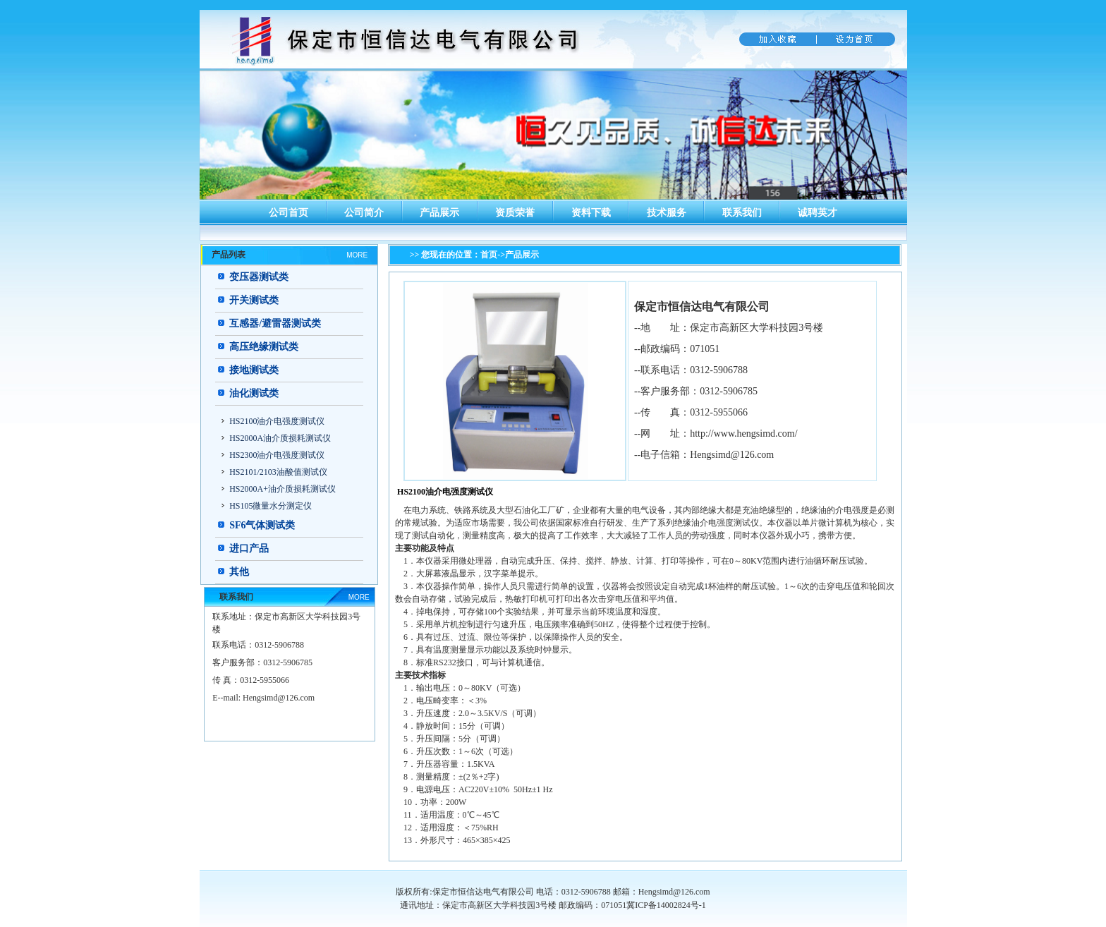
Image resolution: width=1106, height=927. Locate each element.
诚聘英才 (817, 212)
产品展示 (439, 212)
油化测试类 (254, 393)
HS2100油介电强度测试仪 (276, 421)
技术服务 (666, 212)
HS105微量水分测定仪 (270, 506)
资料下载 (591, 212)
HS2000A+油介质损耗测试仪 (282, 489)
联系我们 (742, 212)
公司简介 (364, 212)
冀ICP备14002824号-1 (666, 905)
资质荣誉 (515, 212)
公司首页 (288, 212)
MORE (356, 255)
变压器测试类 (258, 277)
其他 (239, 571)
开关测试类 (254, 300)
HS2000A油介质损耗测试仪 (280, 438)
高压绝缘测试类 (263, 346)
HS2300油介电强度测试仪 (276, 455)
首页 (488, 255)
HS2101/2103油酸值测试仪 (278, 472)
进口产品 (249, 548)
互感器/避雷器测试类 (275, 323)
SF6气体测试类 (262, 525)
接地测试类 (254, 370)
